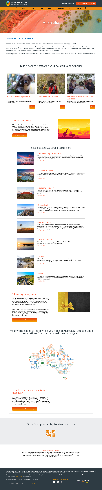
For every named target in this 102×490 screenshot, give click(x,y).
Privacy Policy (18, 476)
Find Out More (41, 161)
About (23, 8)
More (32, 107)
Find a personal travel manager (86, 3)
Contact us (35, 479)
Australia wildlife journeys (18, 96)
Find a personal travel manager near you (25, 320)
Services (32, 8)
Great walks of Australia (47, 96)
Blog (70, 8)
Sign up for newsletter (68, 3)
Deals (41, 8)
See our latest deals (19, 135)
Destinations (60, 8)
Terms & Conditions (11, 479)
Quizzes (78, 8)
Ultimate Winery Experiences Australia (80, 97)
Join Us (20, 479)
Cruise (49, 8)
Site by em (34, 483)
